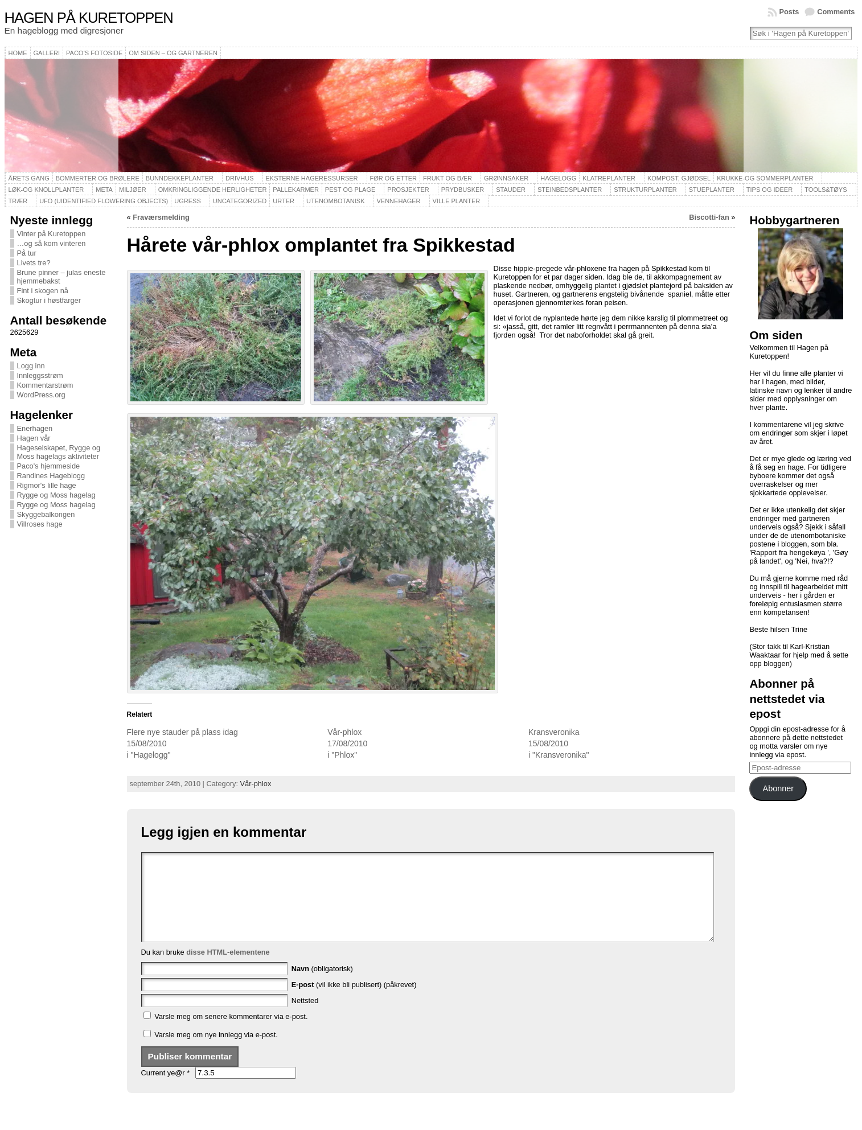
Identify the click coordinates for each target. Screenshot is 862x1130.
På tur (26, 253)
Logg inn (31, 365)
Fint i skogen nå (42, 290)
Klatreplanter (608, 178)
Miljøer (132, 189)
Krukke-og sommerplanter (765, 178)
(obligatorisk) (322, 985)
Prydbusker (463, 189)
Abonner (778, 788)
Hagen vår (34, 438)
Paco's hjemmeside (48, 466)
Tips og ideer (769, 189)
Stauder (511, 189)
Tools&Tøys (825, 189)
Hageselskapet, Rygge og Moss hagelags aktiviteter (59, 452)
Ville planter (457, 201)
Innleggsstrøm (40, 375)
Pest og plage (350, 189)
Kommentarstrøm (45, 385)
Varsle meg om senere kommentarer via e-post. (230, 1033)
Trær (18, 201)
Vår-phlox (344, 732)
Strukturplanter (645, 189)
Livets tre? (34, 262)
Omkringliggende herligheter (212, 189)
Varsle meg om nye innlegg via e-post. (216, 1051)
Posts (789, 11)
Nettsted (305, 1017)
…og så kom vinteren (51, 243)
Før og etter (393, 178)
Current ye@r (165, 1090)
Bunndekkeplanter (180, 178)
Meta (104, 189)
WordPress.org (41, 395)
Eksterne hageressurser (312, 178)
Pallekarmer (296, 189)
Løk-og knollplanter (46, 189)
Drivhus (239, 178)
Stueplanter (711, 189)
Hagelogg (558, 178)
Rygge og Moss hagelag (56, 495)
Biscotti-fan (709, 217)
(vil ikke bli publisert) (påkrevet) (354, 1001)
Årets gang (29, 178)
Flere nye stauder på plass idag (182, 732)
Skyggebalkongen (46, 514)
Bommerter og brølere (97, 178)
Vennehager (398, 201)
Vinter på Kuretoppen (51, 233)
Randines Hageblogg (51, 475)
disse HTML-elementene (228, 969)
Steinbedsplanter (569, 189)
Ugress (187, 201)
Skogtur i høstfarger (49, 300)
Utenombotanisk (335, 201)
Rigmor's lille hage (46, 485)
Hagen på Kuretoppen (89, 18)
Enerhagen (35, 428)
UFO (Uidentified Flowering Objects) (103, 201)
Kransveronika (554, 732)
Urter (283, 201)
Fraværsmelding (161, 217)
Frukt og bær (447, 178)
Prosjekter (408, 189)
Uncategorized (240, 201)
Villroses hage (40, 524)
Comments (836, 11)
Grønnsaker (506, 178)
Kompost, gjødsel (679, 178)
